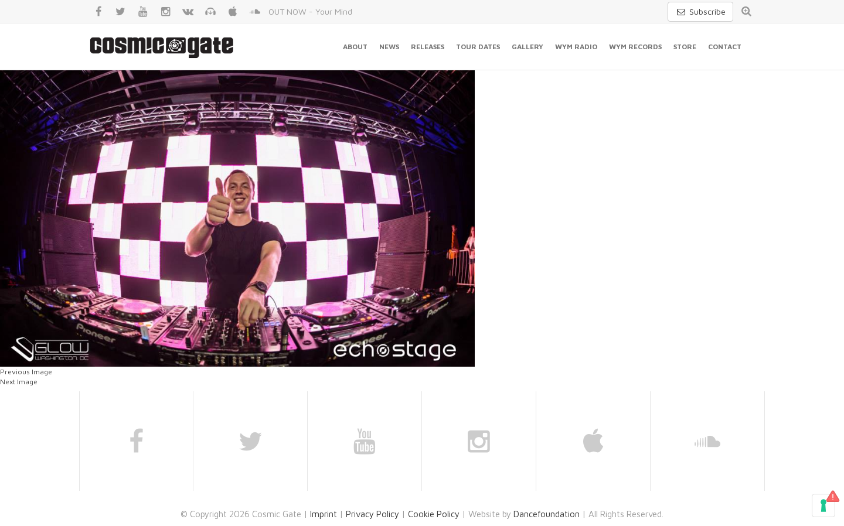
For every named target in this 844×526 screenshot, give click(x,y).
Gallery (527, 46)
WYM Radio (576, 46)
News (389, 46)
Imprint (323, 514)
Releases (427, 46)
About (355, 46)
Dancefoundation (546, 514)
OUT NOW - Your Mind (310, 11)
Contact (724, 46)
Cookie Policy (434, 514)
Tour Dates (478, 46)
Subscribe (700, 11)
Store (684, 46)
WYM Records (635, 46)
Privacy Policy (372, 514)
